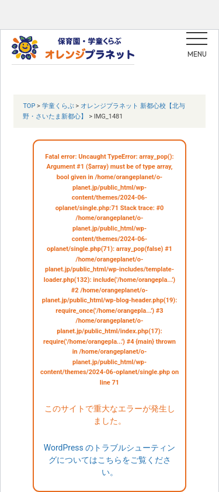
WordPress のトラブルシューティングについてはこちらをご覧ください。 (110, 460)
